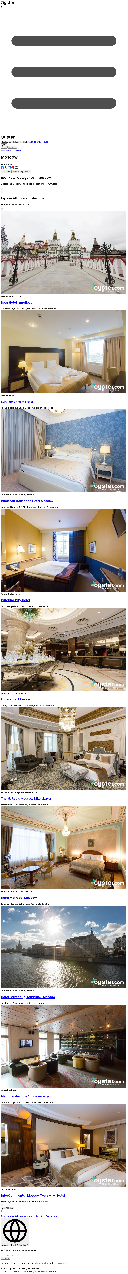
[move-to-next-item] (2, 192)
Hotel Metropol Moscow (19, 898)
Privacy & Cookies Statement (42, 1271)
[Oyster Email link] (16, 168)
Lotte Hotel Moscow (16, 699)
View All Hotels (7, 1208)
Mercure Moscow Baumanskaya (25, 1096)
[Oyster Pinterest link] (13, 168)
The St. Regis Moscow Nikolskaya (26, 798)
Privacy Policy (41, 1263)
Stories (25, 142)
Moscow (18, 150)
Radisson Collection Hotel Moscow (27, 501)
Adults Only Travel (39, 141)
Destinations (6, 142)
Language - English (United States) (15, 1232)
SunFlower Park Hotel (17, 402)
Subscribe (12, 147)
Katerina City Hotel (15, 600)
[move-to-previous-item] (2, 189)
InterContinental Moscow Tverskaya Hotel (33, 1195)
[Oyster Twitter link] (6, 168)
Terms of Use (60, 1263)
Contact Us (7, 1271)
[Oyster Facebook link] (2, 168)
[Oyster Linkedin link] (10, 168)
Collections (17, 142)
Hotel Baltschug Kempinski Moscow (28, 997)
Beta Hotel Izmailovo (16, 302)
